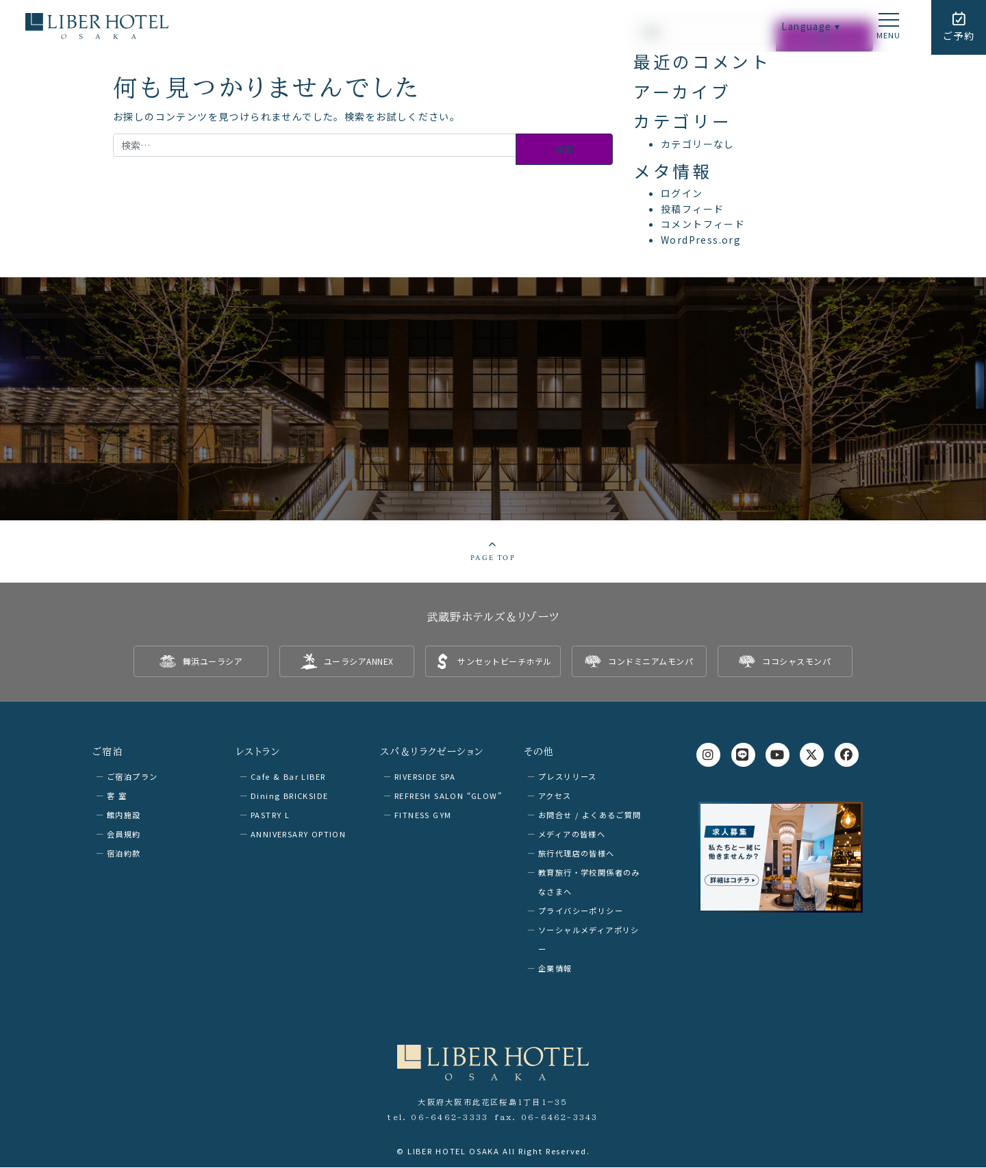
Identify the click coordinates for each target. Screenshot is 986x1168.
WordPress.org (701, 239)
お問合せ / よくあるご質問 (590, 815)
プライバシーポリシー (580, 911)
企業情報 (555, 968)
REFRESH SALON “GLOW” (448, 796)
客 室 (117, 796)
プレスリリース (567, 777)
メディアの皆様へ (571, 834)
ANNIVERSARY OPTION (298, 834)
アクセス (555, 796)
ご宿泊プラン (132, 777)
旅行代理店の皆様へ (576, 853)
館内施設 (124, 815)
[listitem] (201, 662)
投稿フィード (692, 209)
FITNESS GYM (422, 815)
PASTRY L (270, 815)
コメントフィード (703, 224)
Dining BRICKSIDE (289, 796)
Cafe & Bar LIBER (288, 777)
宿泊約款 (124, 853)
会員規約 (124, 834)
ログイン (682, 193)
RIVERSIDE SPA (424, 777)
